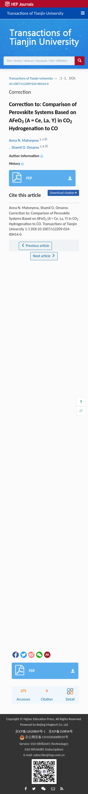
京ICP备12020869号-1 (30, 731)
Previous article (35, 245)
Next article (44, 256)
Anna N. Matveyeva (24, 140)
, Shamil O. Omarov (24, 147)
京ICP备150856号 (61, 731)
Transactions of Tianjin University (35, 12)
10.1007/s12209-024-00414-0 (29, 84)
